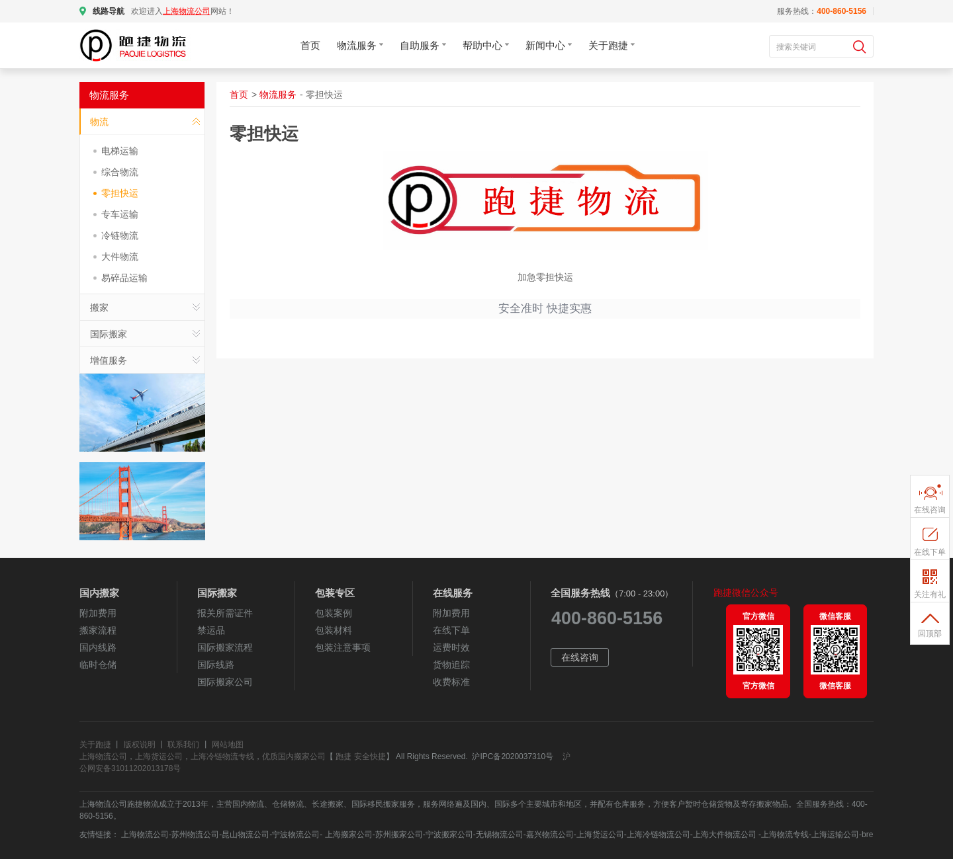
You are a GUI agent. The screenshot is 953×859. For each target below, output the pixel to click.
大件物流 (119, 256)
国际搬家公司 (225, 681)
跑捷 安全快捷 (360, 756)
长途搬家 (327, 804)
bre (867, 834)
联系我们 (183, 744)
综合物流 (119, 172)
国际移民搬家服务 (383, 804)
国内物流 (248, 804)
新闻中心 (548, 45)
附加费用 (97, 613)
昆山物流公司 (245, 834)
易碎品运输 (124, 277)
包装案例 (333, 613)
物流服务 (360, 45)
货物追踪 (451, 664)
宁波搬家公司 (449, 834)
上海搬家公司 (347, 834)
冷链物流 (119, 235)
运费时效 (451, 647)
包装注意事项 (343, 647)
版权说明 (140, 744)
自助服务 (423, 45)
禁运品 (211, 630)
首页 (310, 45)
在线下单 (451, 630)
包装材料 (333, 630)
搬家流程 (97, 630)
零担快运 (119, 193)
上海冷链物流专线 (222, 756)
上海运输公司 (835, 834)
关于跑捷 (611, 45)
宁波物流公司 (296, 834)
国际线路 (215, 664)
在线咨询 (579, 657)
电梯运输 (119, 150)
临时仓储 (97, 664)
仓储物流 (288, 804)
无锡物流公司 (499, 834)
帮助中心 (486, 45)
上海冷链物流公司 (658, 834)
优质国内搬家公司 (294, 756)
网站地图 (228, 744)
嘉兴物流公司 (550, 834)
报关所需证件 (225, 613)
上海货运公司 (159, 756)
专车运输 (119, 214)
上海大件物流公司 (725, 834)
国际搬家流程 (225, 647)
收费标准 (451, 681)
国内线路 (97, 647)
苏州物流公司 (195, 834)
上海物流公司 (103, 756)
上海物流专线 (785, 834)
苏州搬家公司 (399, 834)
